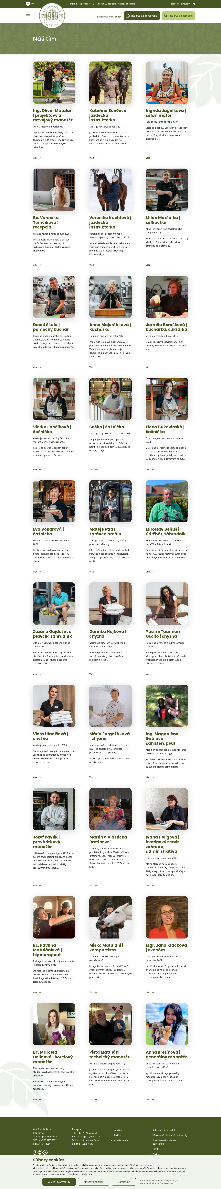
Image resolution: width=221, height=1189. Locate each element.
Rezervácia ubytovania (142, 15)
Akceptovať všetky (59, 1181)
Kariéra (117, 1135)
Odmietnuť (123, 1181)
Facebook (174, 3)
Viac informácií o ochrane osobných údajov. (158, 1180)
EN (32, 3)
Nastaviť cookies (94, 1181)
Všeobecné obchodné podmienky (170, 1135)
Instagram (186, 3)
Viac (35, 157)
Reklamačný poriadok (164, 1130)
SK (28, 3)
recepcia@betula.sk (126, 3)
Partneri (157, 1154)
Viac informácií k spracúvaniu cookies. (156, 1183)
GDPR (156, 1148)
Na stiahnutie (120, 1140)
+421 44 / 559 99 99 (87, 1132)
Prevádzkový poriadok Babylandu (164, 1142)
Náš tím (117, 1130)
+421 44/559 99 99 (98, 3)
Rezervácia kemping (178, 15)
